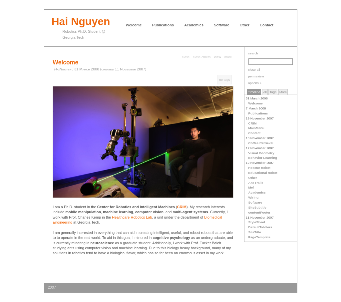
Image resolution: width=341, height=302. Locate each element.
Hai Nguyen (81, 21)
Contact (266, 25)
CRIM (252, 123)
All (265, 92)
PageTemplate (259, 237)
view (217, 57)
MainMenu (256, 128)
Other (244, 25)
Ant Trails (255, 183)
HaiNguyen (63, 69)
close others (201, 57)
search (253, 53)
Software (221, 25)
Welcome (134, 25)
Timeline (254, 92)
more (228, 57)
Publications (163, 25)
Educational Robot (262, 173)
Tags (272, 92)
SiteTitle (254, 232)
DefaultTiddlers (260, 227)
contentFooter (259, 212)
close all (254, 69)
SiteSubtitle (257, 207)
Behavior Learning (262, 158)
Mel (251, 187)
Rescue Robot (259, 168)
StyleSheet (256, 222)
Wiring (253, 197)
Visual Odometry (261, 153)
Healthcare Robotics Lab (132, 217)
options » (254, 83)
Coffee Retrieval (260, 143)
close (185, 57)
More (283, 92)
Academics (193, 25)
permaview (256, 76)
